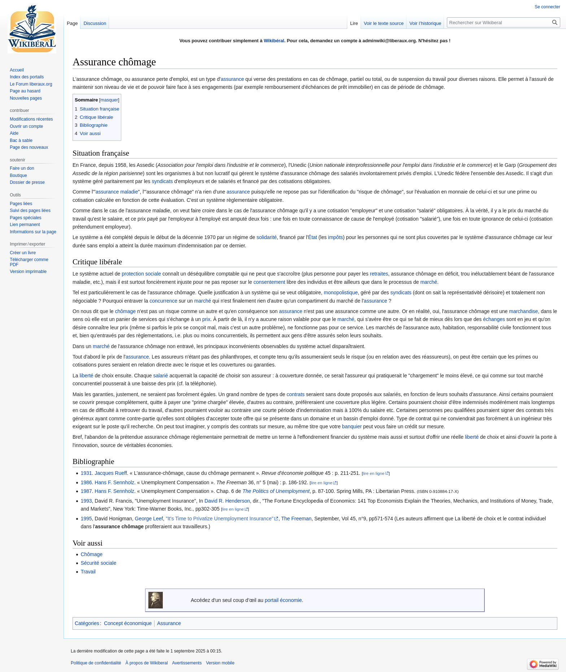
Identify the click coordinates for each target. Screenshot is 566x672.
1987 (86, 491)
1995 (86, 518)
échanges (494, 319)
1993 (86, 501)
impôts (335, 237)
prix (206, 319)
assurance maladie (117, 192)
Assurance (169, 623)
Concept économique (128, 623)
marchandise (523, 311)
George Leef (149, 518)
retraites (379, 274)
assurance (232, 79)
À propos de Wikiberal (146, 663)
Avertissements (187, 663)
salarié (160, 375)
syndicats (162, 181)
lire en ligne (373, 473)
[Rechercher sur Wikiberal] (503, 22)
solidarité (267, 237)
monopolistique (341, 292)
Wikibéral (274, 40)
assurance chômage (119, 526)
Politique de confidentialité (96, 663)
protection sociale (141, 274)
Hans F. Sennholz (114, 482)
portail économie (283, 600)
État (312, 237)
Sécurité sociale (98, 563)
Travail (88, 572)
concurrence (163, 301)
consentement (269, 282)
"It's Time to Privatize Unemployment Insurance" (219, 518)
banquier (352, 426)
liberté (86, 375)
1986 (86, 482)
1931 (86, 473)
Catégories (87, 623)
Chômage (91, 554)
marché (428, 282)
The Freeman (296, 518)
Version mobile (220, 663)
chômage (125, 311)
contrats (296, 394)
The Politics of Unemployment (276, 491)
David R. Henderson (227, 501)
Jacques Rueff (111, 473)
